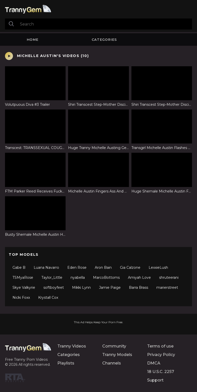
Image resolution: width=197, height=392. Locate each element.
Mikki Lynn (81, 287)
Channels (111, 363)
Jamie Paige (110, 287)
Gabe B (18, 267)
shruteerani (169, 277)
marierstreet (167, 287)
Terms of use (160, 346)
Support (155, 380)
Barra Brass (138, 287)
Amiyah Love (139, 277)
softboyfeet (53, 287)
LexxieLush (158, 267)
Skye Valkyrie (23, 287)
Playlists (65, 363)
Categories (104, 40)
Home (32, 40)
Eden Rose (77, 267)
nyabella (78, 277)
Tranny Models (117, 354)
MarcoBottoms (106, 277)
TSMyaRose (22, 277)
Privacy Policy (161, 354)
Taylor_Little (51, 277)
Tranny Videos (71, 346)
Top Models (24, 254)
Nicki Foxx (21, 297)
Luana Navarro (46, 267)
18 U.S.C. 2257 (160, 371)
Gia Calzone (130, 267)
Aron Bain (103, 267)
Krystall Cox (48, 297)
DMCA (153, 363)
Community (114, 346)
